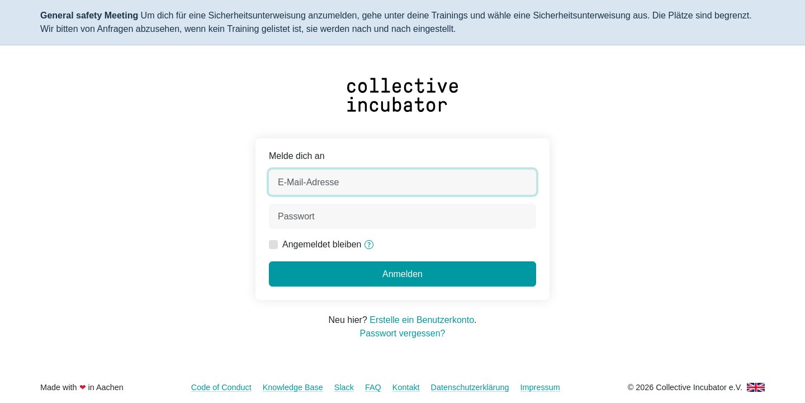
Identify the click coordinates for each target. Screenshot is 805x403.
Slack (344, 387)
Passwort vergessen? (403, 333)
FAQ (373, 387)
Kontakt (406, 387)
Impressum (540, 387)
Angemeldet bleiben (321, 244)
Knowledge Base (293, 387)
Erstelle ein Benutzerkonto (422, 320)
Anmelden (402, 274)
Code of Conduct (221, 387)
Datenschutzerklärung (470, 387)
